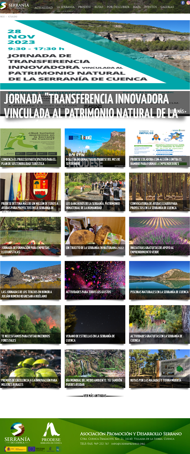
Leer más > (177, 111)
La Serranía (65, 7)
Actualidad (44, 7)
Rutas (96, 7)
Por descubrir (114, 7)
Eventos (145, 7)
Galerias (160, 7)
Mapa (132, 7)
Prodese (83, 7)
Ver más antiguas (95, 395)
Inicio (2, 16)
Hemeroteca (179, 7)
